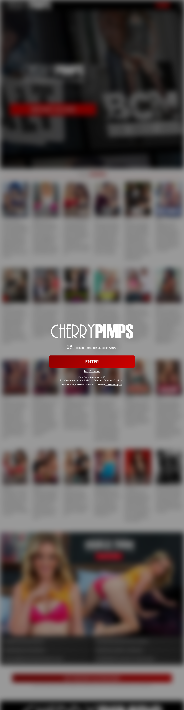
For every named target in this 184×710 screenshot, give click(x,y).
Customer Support (114, 384)
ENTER (92, 361)
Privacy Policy (93, 380)
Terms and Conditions (113, 380)
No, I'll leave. (92, 371)
